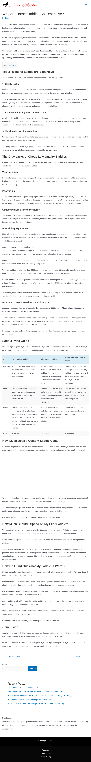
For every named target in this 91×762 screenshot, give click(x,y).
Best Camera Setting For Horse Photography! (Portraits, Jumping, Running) (38, 691)
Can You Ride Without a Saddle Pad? (23, 687)
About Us (45, 750)
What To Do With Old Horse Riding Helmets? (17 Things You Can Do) (36, 704)
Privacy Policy (45, 757)
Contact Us (45, 753)
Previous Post (13, 657)
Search (5, 664)
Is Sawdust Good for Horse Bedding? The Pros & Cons (30, 700)
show (14, 65)
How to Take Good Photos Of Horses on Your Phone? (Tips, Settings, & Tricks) (39, 695)
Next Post (80, 657)
